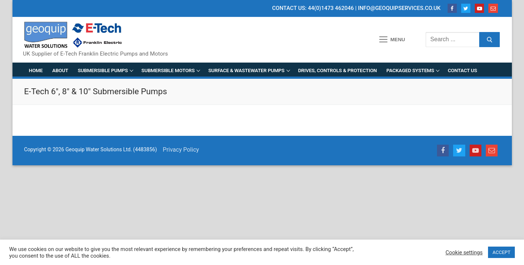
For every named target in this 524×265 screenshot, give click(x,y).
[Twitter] (465, 8)
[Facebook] (452, 8)
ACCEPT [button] (501, 252)
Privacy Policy (181, 149)
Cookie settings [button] (464, 252)
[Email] (493, 8)
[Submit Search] (489, 39)
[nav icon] (392, 39)
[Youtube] (479, 8)
